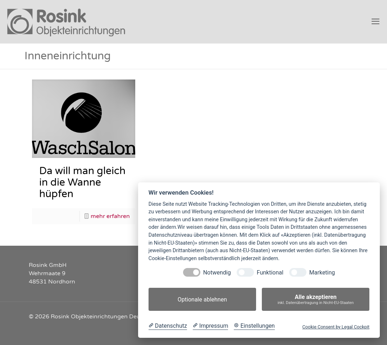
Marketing (322, 272)
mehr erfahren (110, 216)
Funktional (270, 272)
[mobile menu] (375, 21)
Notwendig (217, 272)
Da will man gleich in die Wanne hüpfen (82, 182)
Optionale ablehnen (202, 299)
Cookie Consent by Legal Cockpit (335, 327)
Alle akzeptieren (316, 299)
